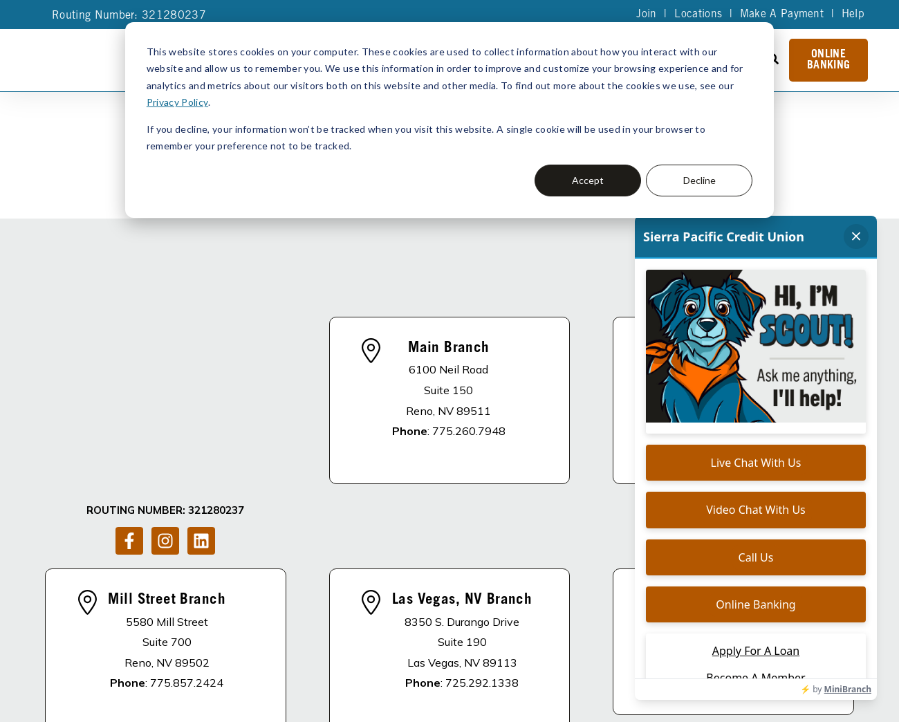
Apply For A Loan (412, 633)
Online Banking (828, 60)
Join (646, 14)
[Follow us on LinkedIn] (201, 375)
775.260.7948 (469, 360)
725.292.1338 (482, 541)
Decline (699, 180)
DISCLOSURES (234, 633)
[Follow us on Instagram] (165, 375)
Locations (697, 14)
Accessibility (272, 698)
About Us (316, 633)
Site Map (441, 678)
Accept (588, 180)
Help (852, 14)
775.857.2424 (186, 541)
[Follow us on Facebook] (129, 375)
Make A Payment (781, 14)
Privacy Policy (177, 102)
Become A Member (532, 633)
